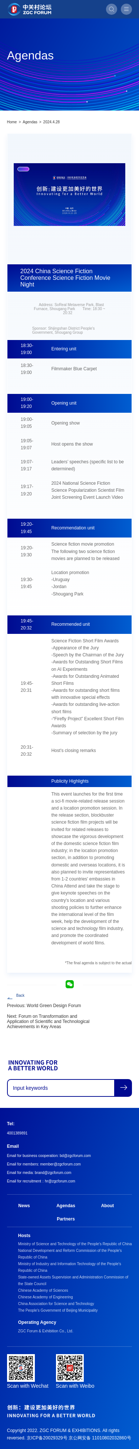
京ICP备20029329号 (47, 1438)
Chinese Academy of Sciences (43, 1290)
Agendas (30, 122)
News (24, 1205)
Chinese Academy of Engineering (45, 1297)
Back (20, 995)
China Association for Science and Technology (56, 1304)
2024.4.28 (51, 122)
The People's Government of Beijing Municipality (58, 1310)
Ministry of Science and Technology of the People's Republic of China (75, 1244)
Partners (66, 1219)
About (107, 1205)
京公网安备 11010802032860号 (100, 1438)
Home (12, 122)
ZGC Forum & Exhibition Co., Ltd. (45, 1331)
